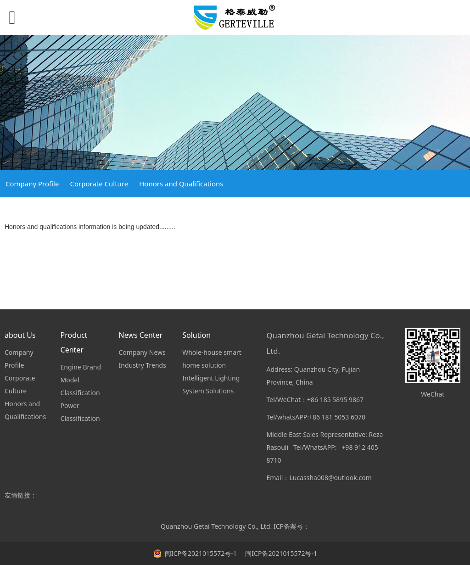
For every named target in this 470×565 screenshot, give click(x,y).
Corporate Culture (99, 183)
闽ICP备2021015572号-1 (280, 553)
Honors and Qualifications (181, 183)
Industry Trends (142, 365)
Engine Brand (81, 367)
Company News (141, 352)
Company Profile (32, 183)
